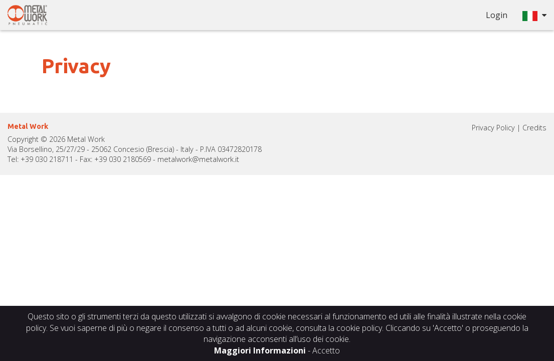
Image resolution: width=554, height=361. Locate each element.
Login (496, 15)
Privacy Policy (493, 127)
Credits (534, 127)
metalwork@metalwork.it (198, 159)
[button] (534, 15)
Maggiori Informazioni (260, 350)
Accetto (326, 350)
